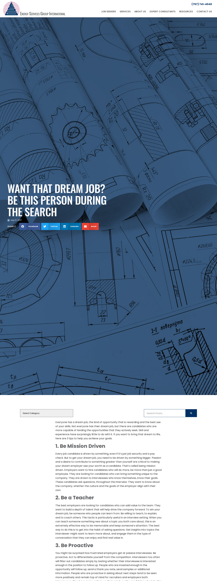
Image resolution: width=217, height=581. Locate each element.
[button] (29, 226)
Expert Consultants (162, 11)
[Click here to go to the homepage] (34, 9)
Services (125, 11)
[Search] (191, 413)
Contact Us (204, 11)
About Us (140, 11)
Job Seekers (108, 11)
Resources (186, 11)
